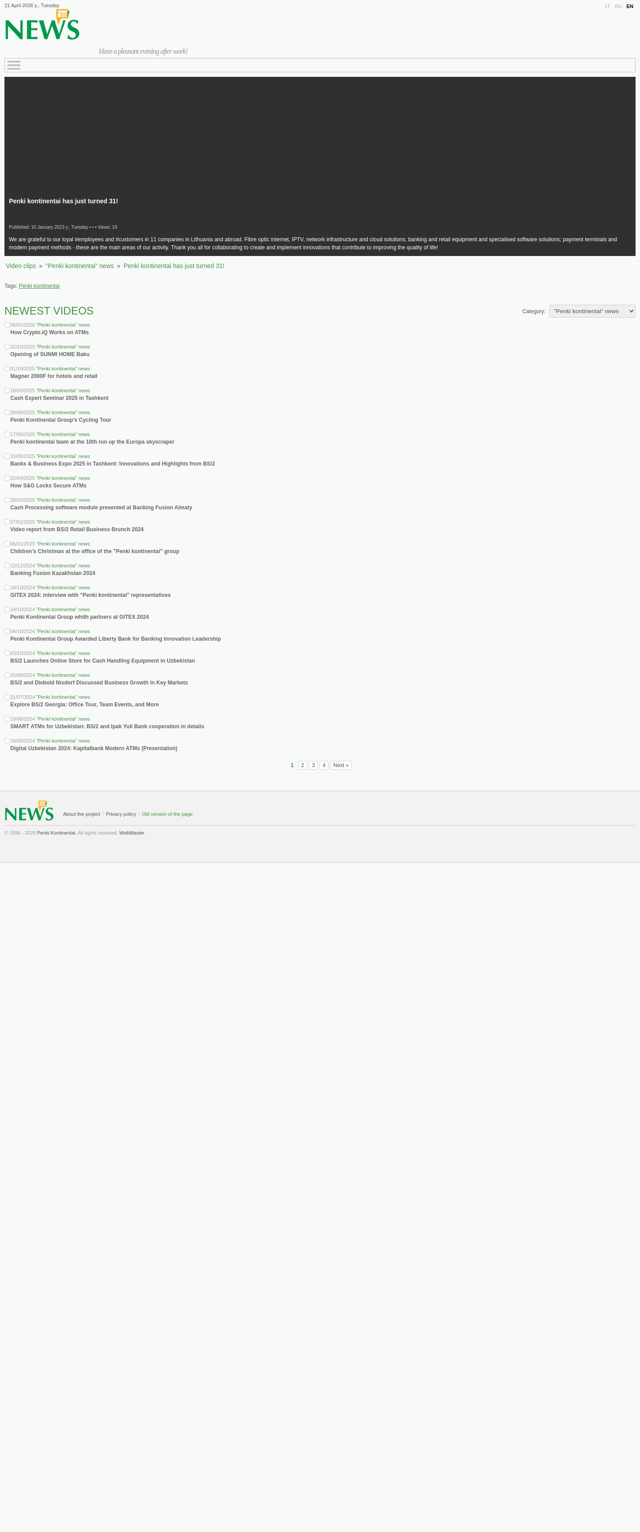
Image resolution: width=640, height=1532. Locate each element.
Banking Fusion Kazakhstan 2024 (52, 573)
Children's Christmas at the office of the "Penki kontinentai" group (94, 551)
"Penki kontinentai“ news (80, 265)
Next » (341, 765)
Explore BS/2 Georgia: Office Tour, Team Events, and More (84, 704)
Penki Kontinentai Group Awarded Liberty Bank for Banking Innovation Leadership (115, 639)
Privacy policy (121, 814)
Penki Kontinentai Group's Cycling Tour (60, 420)
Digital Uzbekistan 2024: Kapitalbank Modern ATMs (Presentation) (93, 748)
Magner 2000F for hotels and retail (53, 376)
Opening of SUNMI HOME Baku (49, 354)
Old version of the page (167, 814)
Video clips (21, 265)
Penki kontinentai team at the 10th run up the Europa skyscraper (92, 442)
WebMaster (131, 832)
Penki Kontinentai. (57, 832)
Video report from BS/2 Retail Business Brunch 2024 (77, 529)
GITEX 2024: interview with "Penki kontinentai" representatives (90, 595)
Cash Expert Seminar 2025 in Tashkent (59, 398)
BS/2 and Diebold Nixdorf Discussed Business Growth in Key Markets (99, 683)
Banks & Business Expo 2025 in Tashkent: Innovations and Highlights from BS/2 (112, 464)
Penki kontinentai (39, 286)
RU (618, 6)
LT (608, 6)
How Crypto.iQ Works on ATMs (49, 332)
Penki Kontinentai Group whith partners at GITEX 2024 (79, 617)
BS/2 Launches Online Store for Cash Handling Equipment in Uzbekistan (102, 661)
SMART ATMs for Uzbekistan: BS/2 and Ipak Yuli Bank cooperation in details (107, 726)
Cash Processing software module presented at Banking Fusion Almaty (101, 507)
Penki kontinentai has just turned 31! (173, 265)
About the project (81, 814)
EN (630, 6)
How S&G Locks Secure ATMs (48, 486)
